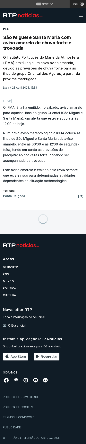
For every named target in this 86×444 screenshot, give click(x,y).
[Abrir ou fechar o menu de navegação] (80, 15)
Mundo (8, 281)
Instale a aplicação (32, 339)
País (6, 274)
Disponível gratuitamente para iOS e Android (32, 346)
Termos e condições (19, 417)
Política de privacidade (21, 397)
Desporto (10, 267)
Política (9, 288)
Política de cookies (18, 407)
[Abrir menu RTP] (43, 4)
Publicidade (12, 427)
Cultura (9, 295)
